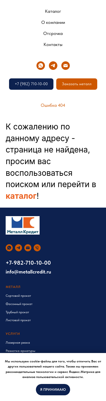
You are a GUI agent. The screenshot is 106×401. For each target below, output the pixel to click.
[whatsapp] (40, 65)
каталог (21, 196)
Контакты (53, 44)
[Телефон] (37, 247)
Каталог (53, 11)
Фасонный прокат (19, 304)
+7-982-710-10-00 (28, 262)
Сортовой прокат (18, 296)
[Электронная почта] (65, 65)
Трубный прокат (17, 312)
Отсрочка (53, 33)
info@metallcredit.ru (28, 272)
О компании (53, 22)
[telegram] (53, 65)
